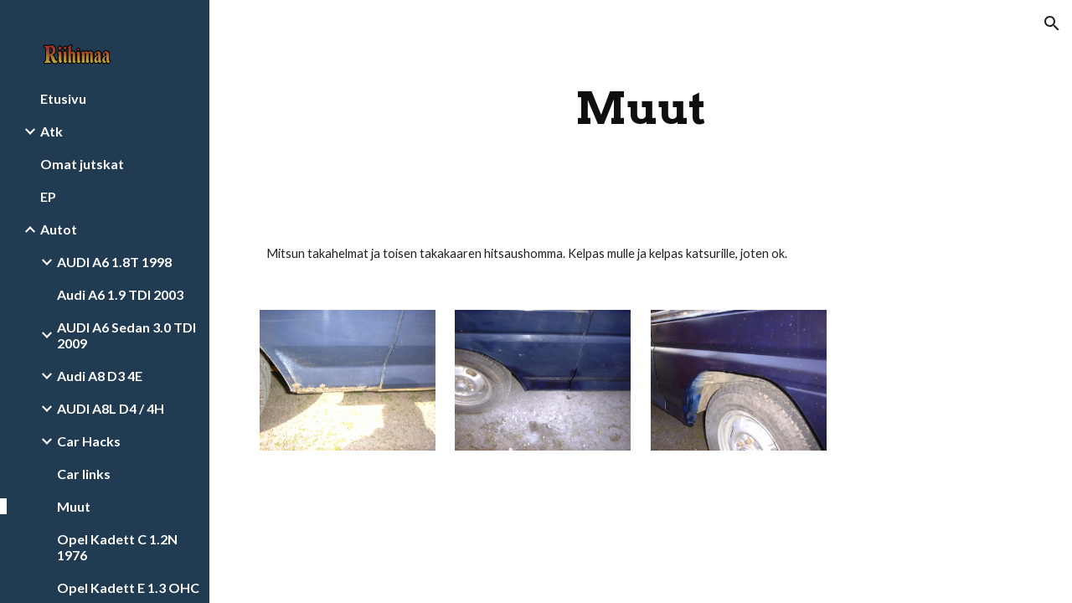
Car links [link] (84, 474)
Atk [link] (51, 131)
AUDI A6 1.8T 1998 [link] (114, 262)
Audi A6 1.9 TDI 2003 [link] (120, 294)
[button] (1052, 23)
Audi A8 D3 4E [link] (99, 376)
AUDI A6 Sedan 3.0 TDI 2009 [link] (126, 335)
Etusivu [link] (63, 98)
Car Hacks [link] (89, 441)
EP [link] (48, 196)
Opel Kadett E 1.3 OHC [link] (128, 587)
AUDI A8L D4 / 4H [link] (110, 408)
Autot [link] (58, 229)
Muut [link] (73, 506)
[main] (641, 108)
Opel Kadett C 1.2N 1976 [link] (117, 547)
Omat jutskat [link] (82, 164)
